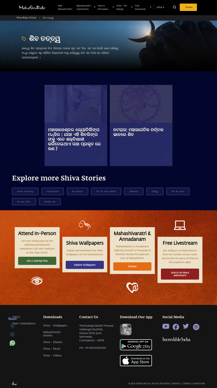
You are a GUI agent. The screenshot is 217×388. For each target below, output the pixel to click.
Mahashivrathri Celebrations (84, 7)
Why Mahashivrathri (65, 7)
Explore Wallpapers (85, 264)
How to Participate (103, 7)
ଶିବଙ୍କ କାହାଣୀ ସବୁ (25, 191)
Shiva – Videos (52, 355)
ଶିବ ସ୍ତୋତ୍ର (77, 191)
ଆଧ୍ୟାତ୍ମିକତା (53, 191)
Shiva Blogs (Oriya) (26, 17)
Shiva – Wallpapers (55, 325)
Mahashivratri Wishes (52, 333)
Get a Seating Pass (37, 260)
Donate (189, 7)
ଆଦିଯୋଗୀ (133, 191)
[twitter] (12, 336)
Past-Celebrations (24, 323)
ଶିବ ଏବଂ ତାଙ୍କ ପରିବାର (106, 191)
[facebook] (12, 327)
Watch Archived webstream (180, 274)
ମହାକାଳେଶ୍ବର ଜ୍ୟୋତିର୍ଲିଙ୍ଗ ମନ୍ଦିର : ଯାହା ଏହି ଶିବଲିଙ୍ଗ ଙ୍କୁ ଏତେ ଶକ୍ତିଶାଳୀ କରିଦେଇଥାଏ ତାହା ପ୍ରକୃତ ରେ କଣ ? (74, 139)
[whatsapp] (12, 344)
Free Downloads (140, 7)
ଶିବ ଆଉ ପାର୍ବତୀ (24, 201)
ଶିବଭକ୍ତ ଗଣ (49, 201)
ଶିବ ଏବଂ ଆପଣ (178, 191)
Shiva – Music (52, 348)
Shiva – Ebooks (52, 342)
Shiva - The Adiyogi (121, 7)
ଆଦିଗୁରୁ (155, 191)
